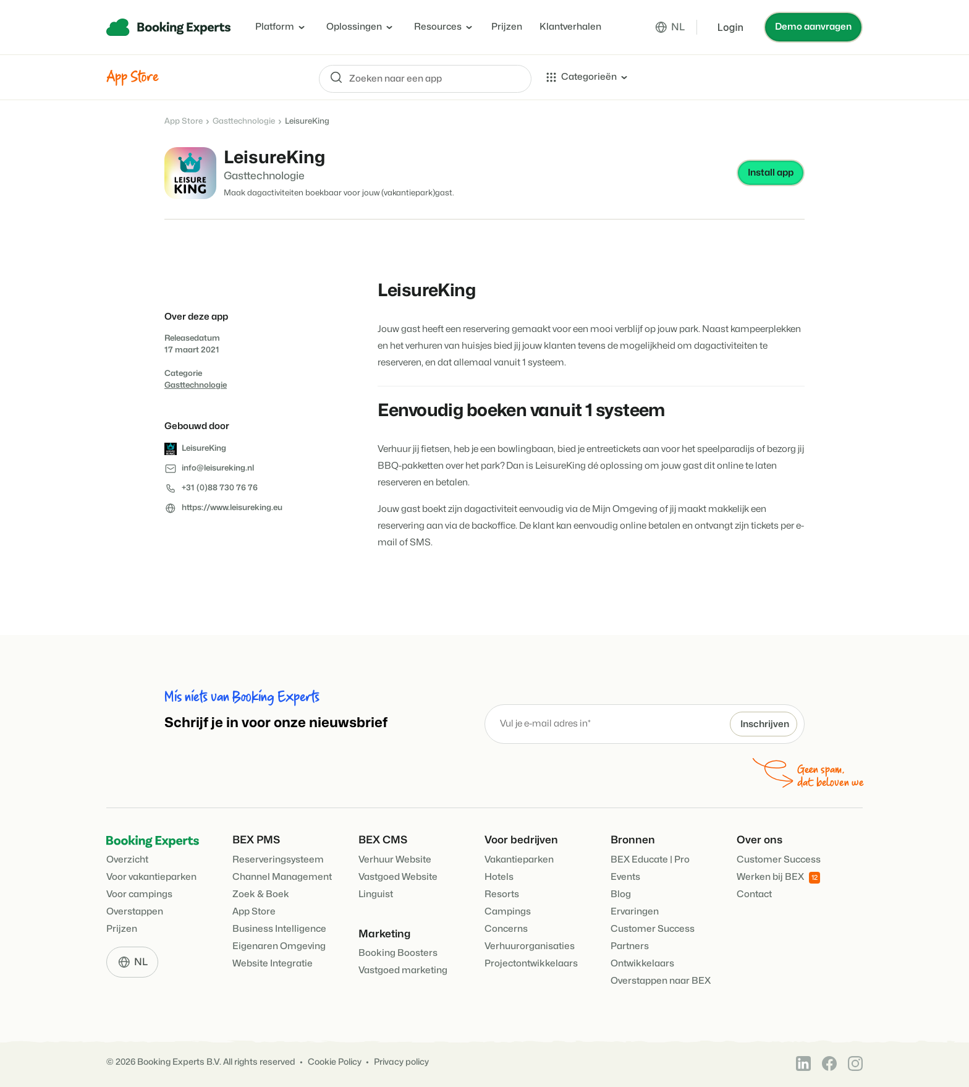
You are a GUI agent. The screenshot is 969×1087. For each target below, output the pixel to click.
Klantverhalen (570, 27)
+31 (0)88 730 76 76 (220, 488)
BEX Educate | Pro (650, 859)
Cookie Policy (335, 1062)
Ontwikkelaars (642, 963)
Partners (630, 946)
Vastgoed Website (398, 877)
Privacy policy (401, 1062)
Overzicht (127, 859)
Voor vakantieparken (151, 877)
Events (625, 877)
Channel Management (282, 877)
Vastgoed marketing (402, 970)
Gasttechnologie (244, 121)
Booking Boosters (398, 953)
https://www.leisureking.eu (232, 507)
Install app (770, 172)
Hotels (499, 877)
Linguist (375, 894)
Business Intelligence (279, 929)
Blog (621, 894)
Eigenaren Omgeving (279, 946)
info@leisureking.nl (218, 468)
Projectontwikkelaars (531, 963)
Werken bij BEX (778, 878)
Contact (754, 894)
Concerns (506, 929)
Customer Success (653, 929)
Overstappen (134, 911)
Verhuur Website (394, 859)
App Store (183, 121)
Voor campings (139, 894)
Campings (508, 911)
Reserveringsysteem (278, 859)
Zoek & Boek (260, 894)
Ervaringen (635, 911)
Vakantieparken (519, 859)
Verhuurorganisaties (530, 946)
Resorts (502, 894)
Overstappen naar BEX (661, 981)
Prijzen (506, 27)
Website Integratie (272, 963)
